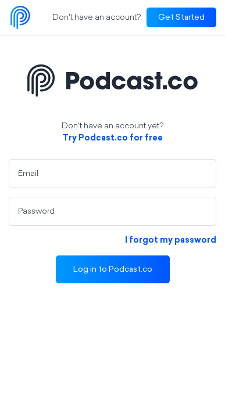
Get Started (181, 17)
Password (36, 211)
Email (28, 174)
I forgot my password (170, 240)
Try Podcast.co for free (112, 138)
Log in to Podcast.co (112, 269)
